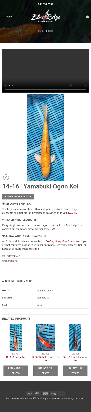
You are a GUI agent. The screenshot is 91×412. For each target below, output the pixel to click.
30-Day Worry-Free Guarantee (62, 241)
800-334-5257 (45, 4)
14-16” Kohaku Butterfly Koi (45, 359)
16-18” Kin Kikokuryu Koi (75, 359)
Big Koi (50, 31)
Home (40, 31)
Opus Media (79, 398)
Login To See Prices (18, 196)
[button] (7, 16)
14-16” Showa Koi (15, 357)
